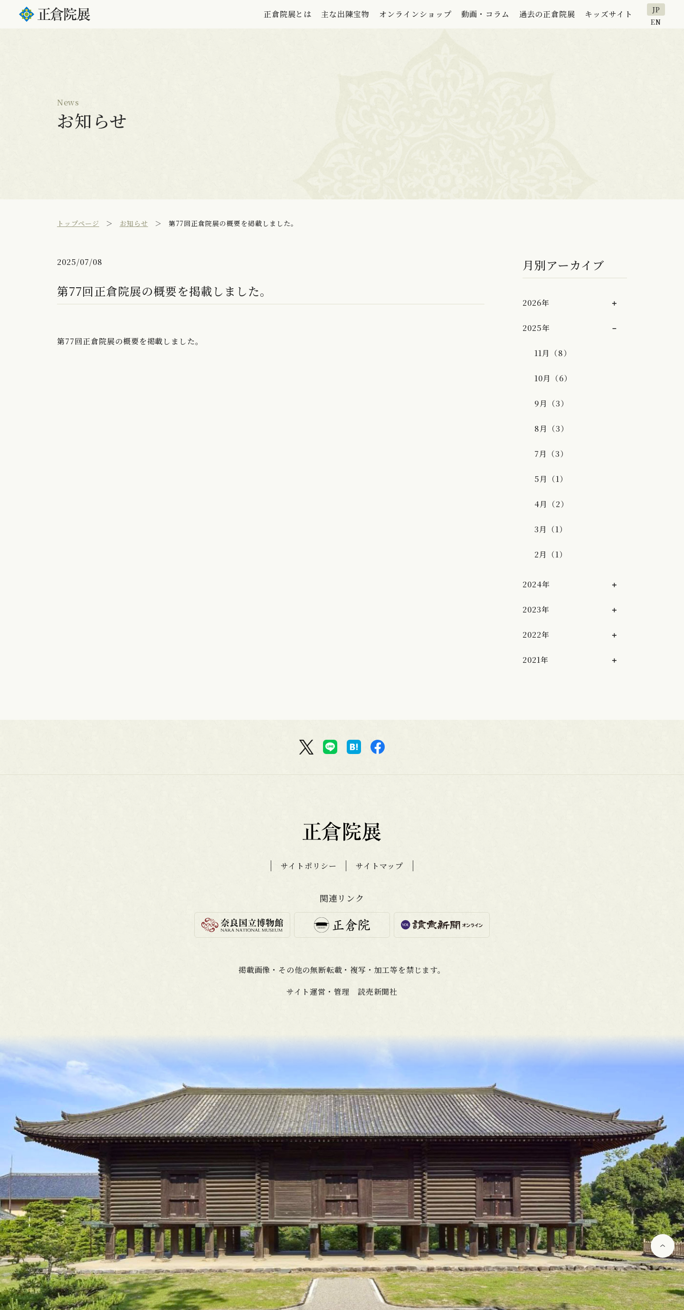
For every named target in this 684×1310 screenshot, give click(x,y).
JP (656, 9)
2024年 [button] (536, 584)
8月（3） (551, 428)
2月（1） (550, 554)
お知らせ (134, 223)
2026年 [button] (536, 302)
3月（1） (550, 529)
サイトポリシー (309, 865)
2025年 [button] (536, 327)
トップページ (78, 223)
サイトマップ (379, 865)
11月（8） (552, 353)
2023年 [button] (536, 609)
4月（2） (551, 504)
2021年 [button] (535, 659)
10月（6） (553, 378)
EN (656, 21)
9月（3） (551, 403)
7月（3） (551, 453)
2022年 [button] (536, 634)
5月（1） (551, 478)
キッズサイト (609, 14)
